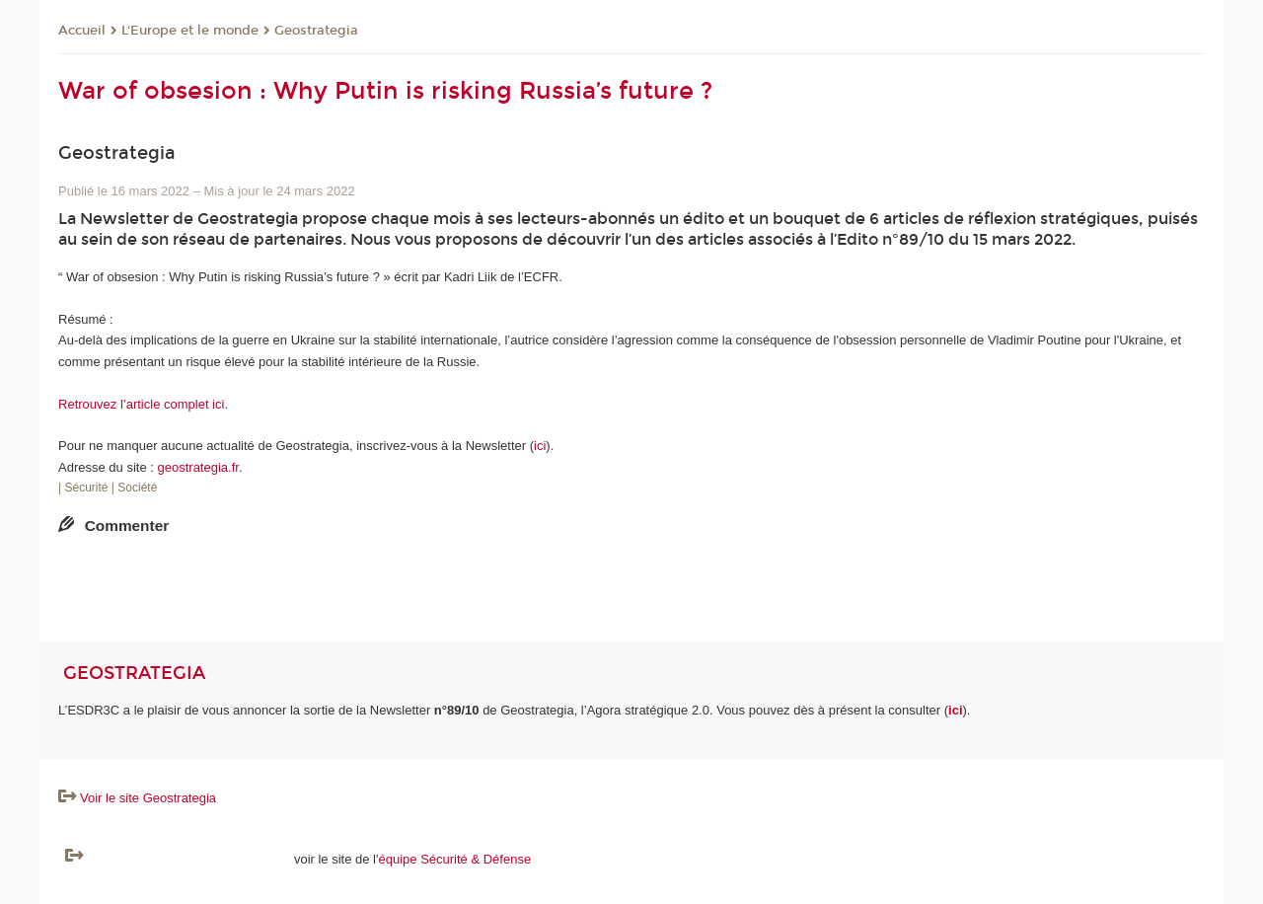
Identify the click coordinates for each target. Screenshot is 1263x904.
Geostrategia (316, 30)
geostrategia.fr (198, 467)
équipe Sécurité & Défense (455, 859)
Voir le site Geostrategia (148, 798)
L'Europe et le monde (190, 30)
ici (540, 445)
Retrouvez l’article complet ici (141, 404)
